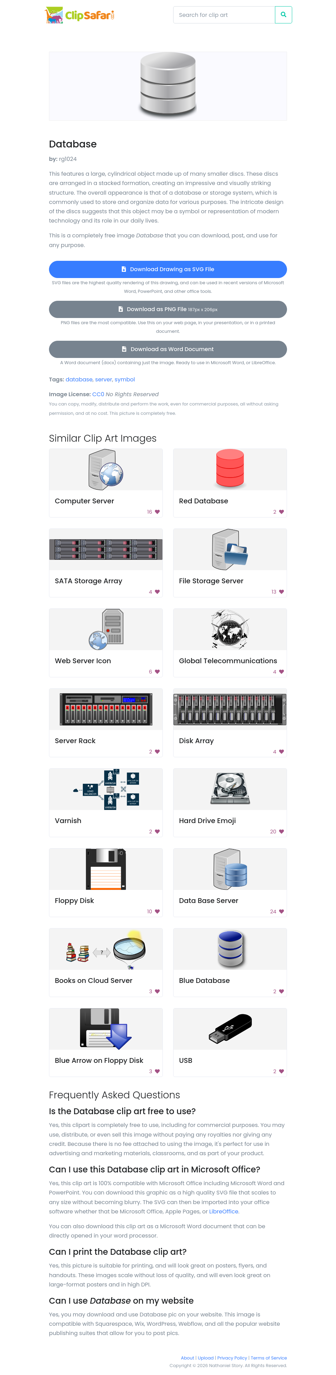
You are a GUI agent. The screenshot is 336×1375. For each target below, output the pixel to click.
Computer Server (84, 501)
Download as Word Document (168, 349)
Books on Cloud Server (93, 980)
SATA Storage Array (88, 581)
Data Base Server (208, 900)
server (103, 379)
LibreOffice (223, 1211)
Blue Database (204, 980)
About (187, 1358)
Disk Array (196, 741)
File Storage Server (211, 581)
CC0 (98, 394)
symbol (125, 379)
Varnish (68, 820)
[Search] (224, 14)
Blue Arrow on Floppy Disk (99, 1060)
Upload (206, 1358)
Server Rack (75, 741)
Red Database (203, 501)
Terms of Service (269, 1358)
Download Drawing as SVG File (168, 269)
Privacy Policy (232, 1358)
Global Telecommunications (228, 661)
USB (185, 1060)
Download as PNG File (168, 309)
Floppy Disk (74, 900)
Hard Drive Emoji (207, 820)
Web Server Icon (83, 661)
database (79, 379)
